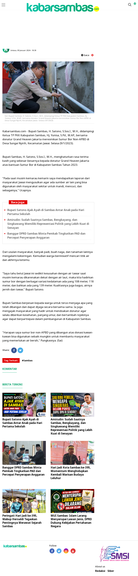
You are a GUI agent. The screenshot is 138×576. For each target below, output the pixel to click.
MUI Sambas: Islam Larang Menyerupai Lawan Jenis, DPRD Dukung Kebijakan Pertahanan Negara (71, 521)
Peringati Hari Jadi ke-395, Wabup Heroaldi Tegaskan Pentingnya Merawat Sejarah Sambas (22, 521)
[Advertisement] (69, 24)
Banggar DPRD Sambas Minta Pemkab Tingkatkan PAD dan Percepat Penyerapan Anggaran (23, 471)
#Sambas (27, 360)
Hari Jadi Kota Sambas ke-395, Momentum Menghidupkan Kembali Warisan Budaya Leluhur (71, 473)
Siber (110, 571)
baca (85, 55)
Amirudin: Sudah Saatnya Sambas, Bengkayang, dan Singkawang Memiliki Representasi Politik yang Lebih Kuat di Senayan (48, 224)
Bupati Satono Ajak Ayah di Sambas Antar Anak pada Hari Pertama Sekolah (22, 422)
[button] (134, 2)
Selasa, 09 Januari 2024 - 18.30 (23, 50)
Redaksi (100, 571)
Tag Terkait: (11, 360)
